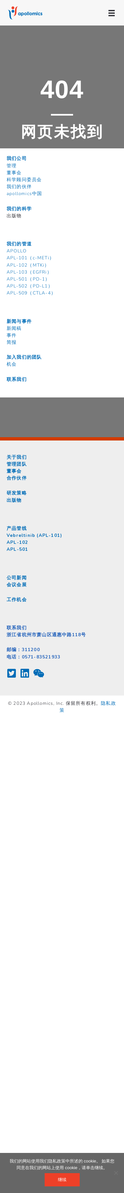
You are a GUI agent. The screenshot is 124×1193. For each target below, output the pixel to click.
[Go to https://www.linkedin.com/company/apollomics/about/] (25, 673)
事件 (12, 335)
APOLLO (16, 251)
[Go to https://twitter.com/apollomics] (12, 673)
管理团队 (17, 464)
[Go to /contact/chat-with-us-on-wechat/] (38, 673)
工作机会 (17, 599)
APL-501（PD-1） (28, 279)
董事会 (14, 173)
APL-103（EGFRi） (29, 272)
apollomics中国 (24, 193)
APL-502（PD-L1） (30, 286)
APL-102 (17, 542)
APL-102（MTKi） (28, 265)
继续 (62, 1179)
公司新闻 (17, 578)
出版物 (14, 500)
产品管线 (17, 528)
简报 (12, 342)
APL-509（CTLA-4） (31, 293)
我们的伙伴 (19, 186)
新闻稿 (14, 328)
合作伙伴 (17, 478)
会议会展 (17, 585)
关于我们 (17, 457)
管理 (12, 166)
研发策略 (17, 493)
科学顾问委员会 (24, 180)
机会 (12, 364)
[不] (115, 1172)
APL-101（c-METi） (30, 258)
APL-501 (17, 549)
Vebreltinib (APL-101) (34, 535)
